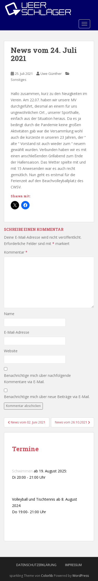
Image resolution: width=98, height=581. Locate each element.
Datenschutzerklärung (36, 565)
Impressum (73, 565)
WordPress (80, 575)
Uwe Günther (51, 73)
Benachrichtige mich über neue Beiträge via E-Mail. (47, 396)
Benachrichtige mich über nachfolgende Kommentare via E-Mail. (37, 378)
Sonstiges (18, 79)
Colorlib (47, 575)
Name (9, 313)
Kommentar (15, 252)
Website (11, 350)
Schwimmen (22, 470)
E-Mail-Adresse (16, 332)
